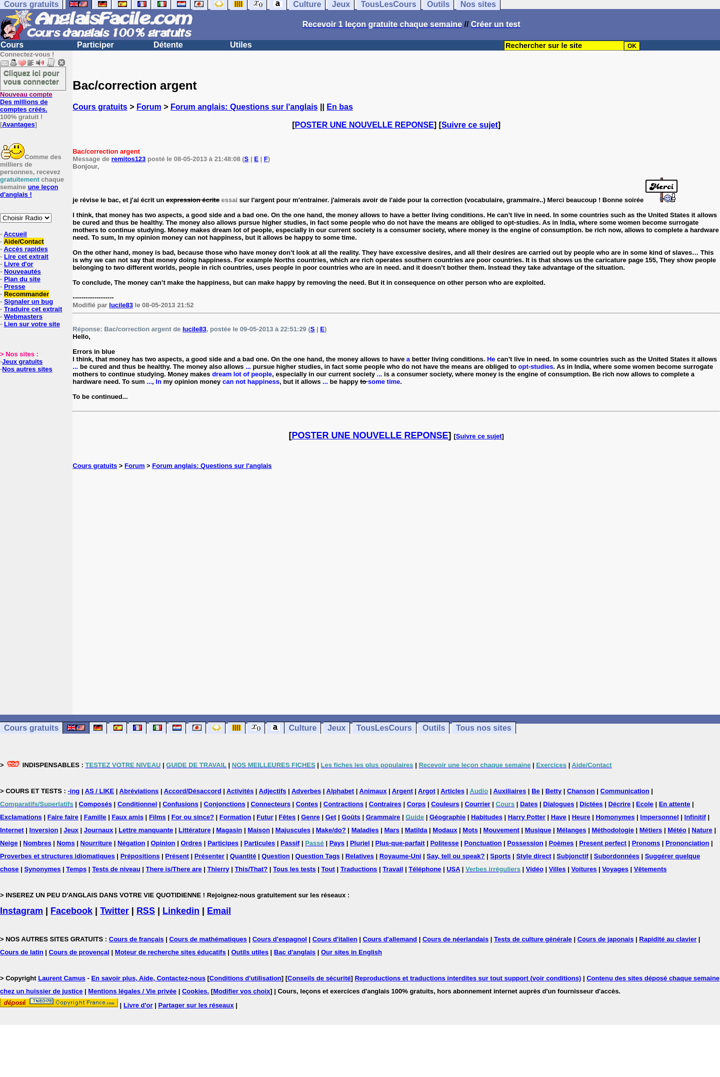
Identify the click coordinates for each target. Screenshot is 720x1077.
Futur (264, 817)
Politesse (444, 843)
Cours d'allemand (390, 939)
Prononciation (687, 843)
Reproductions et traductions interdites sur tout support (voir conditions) (467, 978)
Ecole (645, 804)
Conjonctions (225, 804)
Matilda (416, 830)
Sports (500, 856)
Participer (95, 45)
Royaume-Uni (401, 856)
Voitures (583, 869)
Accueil (15, 234)
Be (536, 791)
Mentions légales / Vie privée (132, 991)
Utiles (241, 45)
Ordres (191, 843)
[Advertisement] (396, 592)
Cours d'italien (335, 939)
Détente (168, 45)
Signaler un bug (28, 301)
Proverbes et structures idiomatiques (57, 856)
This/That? (251, 869)
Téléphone (424, 869)
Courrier (477, 804)
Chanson (581, 791)
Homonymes (615, 817)
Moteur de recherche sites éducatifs (170, 952)
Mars (391, 830)
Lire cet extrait (26, 256)
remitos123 (129, 159)
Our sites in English (351, 952)
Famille (95, 817)
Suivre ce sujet (470, 125)
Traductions (359, 869)
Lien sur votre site (32, 324)
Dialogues (558, 804)
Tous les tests (294, 869)
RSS (145, 911)
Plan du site (22, 279)
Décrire (619, 804)
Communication (625, 791)
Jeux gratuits (22, 361)
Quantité (243, 856)
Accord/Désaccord (193, 791)
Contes (307, 804)
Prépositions (140, 856)
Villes (557, 869)
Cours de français (136, 939)
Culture (302, 728)
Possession (525, 843)
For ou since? (193, 817)
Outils (433, 728)
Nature (702, 830)
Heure (581, 817)
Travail (392, 869)
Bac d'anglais (295, 952)
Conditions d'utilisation (246, 978)
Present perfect (602, 843)
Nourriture (96, 843)
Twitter (114, 911)
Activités (240, 791)
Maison (259, 830)
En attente (674, 804)
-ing (74, 791)
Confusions (180, 804)
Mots (470, 830)
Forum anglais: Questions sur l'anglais (244, 107)
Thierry (218, 869)
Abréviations (139, 791)
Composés (95, 804)
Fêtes (287, 817)
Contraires (385, 804)
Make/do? (331, 830)
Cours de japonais (606, 939)
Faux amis (128, 817)
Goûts (351, 817)
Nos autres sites (27, 369)
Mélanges (571, 830)
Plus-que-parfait (400, 843)
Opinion (162, 843)
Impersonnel (659, 817)
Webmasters (23, 316)
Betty (554, 791)
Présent (177, 856)
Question (276, 856)
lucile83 (121, 305)
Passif (290, 843)
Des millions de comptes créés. (26, 102)
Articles (452, 791)
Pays (337, 843)
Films (157, 817)
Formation (236, 817)
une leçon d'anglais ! (29, 190)
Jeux (337, 728)
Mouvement (502, 830)
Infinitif (695, 817)
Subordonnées (617, 856)
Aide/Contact (24, 241)
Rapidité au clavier (667, 939)
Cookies (195, 991)
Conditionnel (137, 804)
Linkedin (181, 911)
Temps (76, 869)
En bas (339, 107)
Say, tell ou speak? (455, 856)
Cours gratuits (99, 107)
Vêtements (650, 869)
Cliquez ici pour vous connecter (32, 77)
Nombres (37, 843)
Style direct (533, 856)
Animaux (373, 791)
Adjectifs (272, 791)
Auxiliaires (509, 791)
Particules (259, 843)
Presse (15, 286)
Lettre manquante (145, 830)
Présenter (209, 856)
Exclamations (21, 817)
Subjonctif (572, 856)
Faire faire (63, 817)
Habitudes (486, 817)
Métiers (651, 830)
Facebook (71, 911)
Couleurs (445, 804)
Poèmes (561, 843)
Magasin (229, 830)
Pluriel (360, 843)
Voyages (615, 869)
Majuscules (293, 830)
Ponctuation (483, 843)
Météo (677, 830)
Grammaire (383, 817)
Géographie (448, 817)
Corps (416, 804)
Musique (538, 830)
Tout (328, 869)
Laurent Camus (62, 978)
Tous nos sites (484, 728)
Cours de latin (22, 952)
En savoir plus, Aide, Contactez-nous (148, 978)
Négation (132, 843)
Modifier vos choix (241, 991)
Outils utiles (250, 952)
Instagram (21, 911)
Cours (12, 45)
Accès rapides (26, 249)
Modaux (444, 830)
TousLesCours (384, 728)
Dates (529, 804)
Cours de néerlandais (455, 939)
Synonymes (42, 869)
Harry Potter (527, 817)
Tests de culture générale (533, 939)
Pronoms (646, 843)
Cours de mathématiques (207, 939)
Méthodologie (613, 830)
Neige (9, 843)
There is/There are (174, 869)
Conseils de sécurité (319, 978)
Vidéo (535, 869)
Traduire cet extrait (33, 309)
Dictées (591, 804)
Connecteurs (270, 804)
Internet (12, 830)
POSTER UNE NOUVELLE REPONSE (364, 125)
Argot (427, 791)
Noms (66, 843)
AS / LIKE (99, 791)
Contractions (344, 804)
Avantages (18, 124)
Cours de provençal (79, 952)
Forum (149, 107)
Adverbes (306, 791)
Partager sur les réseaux (196, 1005)
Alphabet (340, 791)
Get (331, 817)
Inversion (44, 830)
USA (453, 869)
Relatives (360, 856)
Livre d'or (19, 264)
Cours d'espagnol (279, 939)
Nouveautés (22, 271)
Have (558, 817)
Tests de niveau (116, 869)
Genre (310, 817)
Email (219, 911)
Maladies (365, 830)
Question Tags (318, 856)
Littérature (194, 830)
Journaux (99, 830)
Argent (402, 791)
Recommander (26, 294)
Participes (223, 843)
